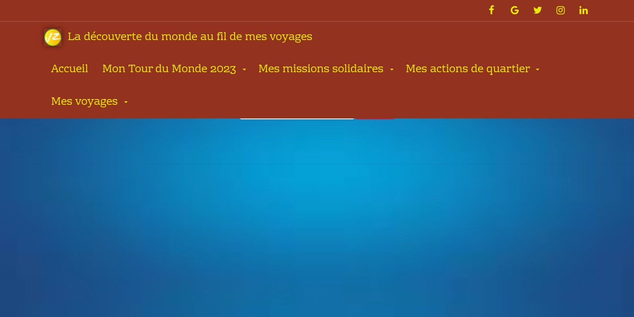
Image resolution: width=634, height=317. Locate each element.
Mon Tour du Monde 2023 (170, 70)
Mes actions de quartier (469, 70)
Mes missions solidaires (322, 70)
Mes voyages (86, 102)
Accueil (69, 70)
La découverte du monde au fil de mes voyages (178, 38)
